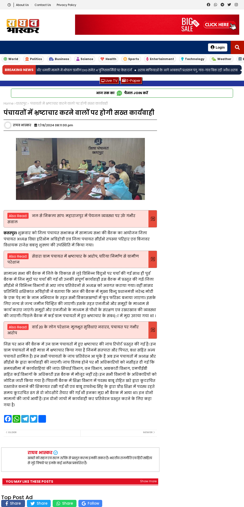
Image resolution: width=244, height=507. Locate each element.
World (11, 59)
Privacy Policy (66, 5)
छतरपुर (21, 103)
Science (84, 59)
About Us (23, 5)
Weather (221, 59)
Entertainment (160, 59)
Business (59, 59)
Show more (148, 481)
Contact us (43, 5)
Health (108, 59)
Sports (131, 59)
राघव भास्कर (40, 453)
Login (218, 47)
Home (9, 103)
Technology (192, 59)
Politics (33, 59)
